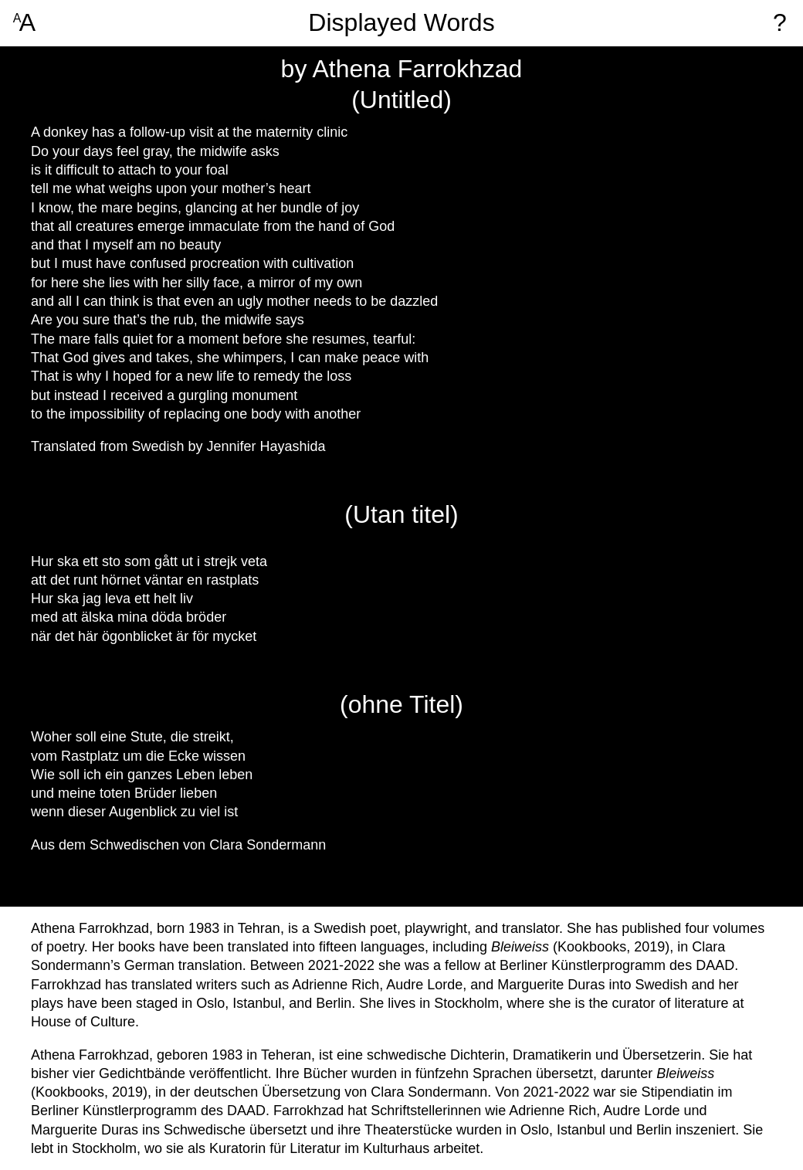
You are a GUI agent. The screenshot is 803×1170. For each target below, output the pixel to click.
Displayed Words (401, 22)
